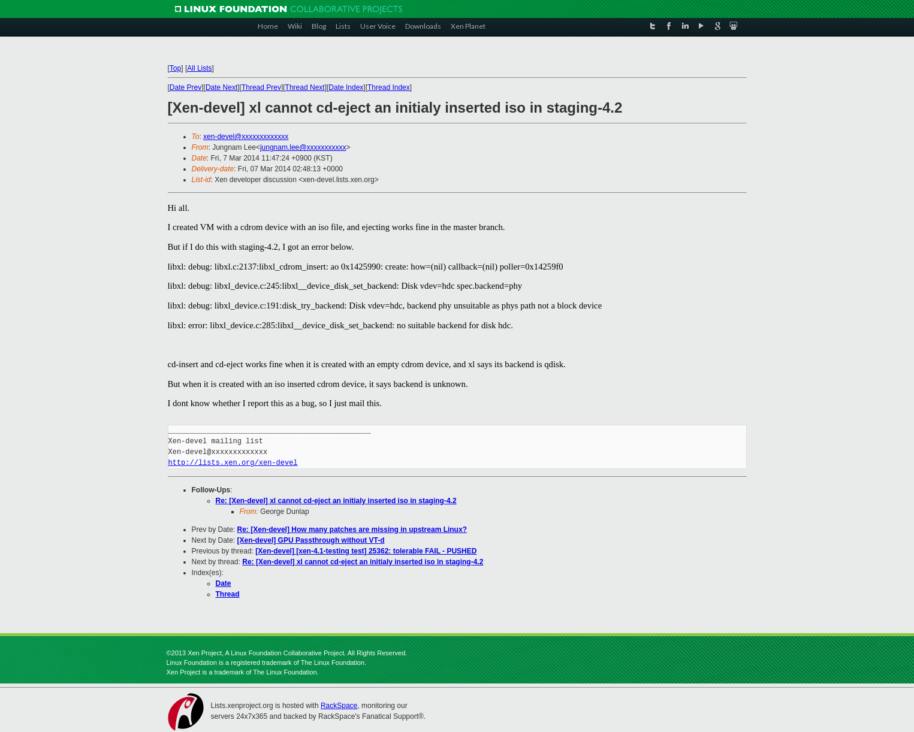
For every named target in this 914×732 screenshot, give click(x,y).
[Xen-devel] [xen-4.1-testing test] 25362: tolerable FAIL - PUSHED (365, 551)
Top (175, 68)
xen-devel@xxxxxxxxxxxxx (245, 136)
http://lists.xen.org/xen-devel (233, 463)
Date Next (221, 87)
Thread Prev (261, 87)
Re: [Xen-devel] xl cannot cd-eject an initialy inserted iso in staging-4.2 (336, 501)
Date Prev (185, 87)
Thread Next (305, 87)
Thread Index (388, 87)
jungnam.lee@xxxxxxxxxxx (303, 147)
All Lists (199, 68)
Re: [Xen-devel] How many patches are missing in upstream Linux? (352, 529)
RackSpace (339, 705)
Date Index (345, 87)
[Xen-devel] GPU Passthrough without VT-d (311, 540)
